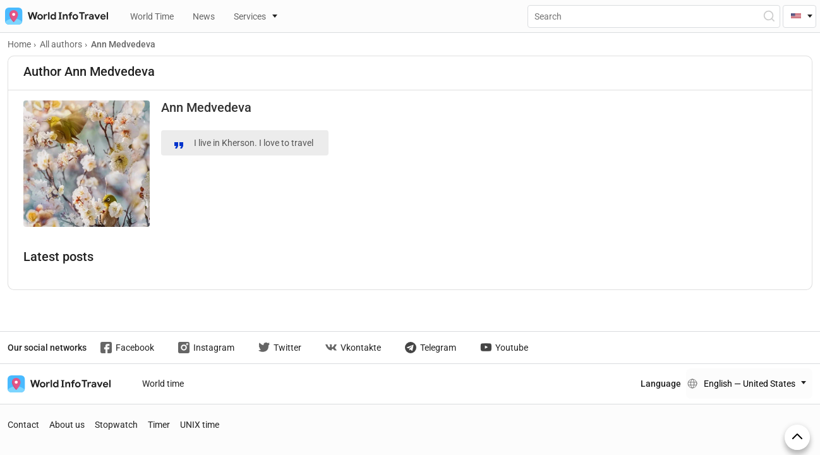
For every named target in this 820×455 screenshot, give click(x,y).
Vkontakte (353, 347)
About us (67, 425)
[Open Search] (768, 16)
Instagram (206, 347)
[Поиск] (654, 16)
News (204, 16)
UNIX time (199, 425)
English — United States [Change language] (749, 384)
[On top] (797, 437)
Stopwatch (116, 425)
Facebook (127, 347)
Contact (23, 425)
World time (163, 384)
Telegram (430, 347)
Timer (159, 425)
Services (250, 16)
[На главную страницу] (54, 16)
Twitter (279, 347)
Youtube (504, 347)
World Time (152, 16)
